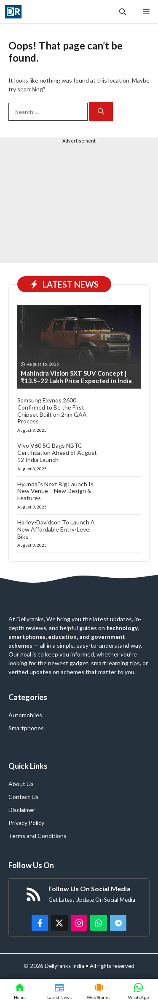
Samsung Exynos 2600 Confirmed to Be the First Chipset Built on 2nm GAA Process (52, 411)
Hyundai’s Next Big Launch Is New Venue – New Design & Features (55, 491)
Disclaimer (21, 809)
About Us (21, 783)
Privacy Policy (26, 822)
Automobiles (25, 715)
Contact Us (23, 796)
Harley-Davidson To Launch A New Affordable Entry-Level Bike (56, 529)
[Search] (101, 111)
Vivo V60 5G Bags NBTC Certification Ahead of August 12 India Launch (57, 452)
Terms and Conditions (37, 835)
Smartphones (26, 728)
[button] (122, 11)
